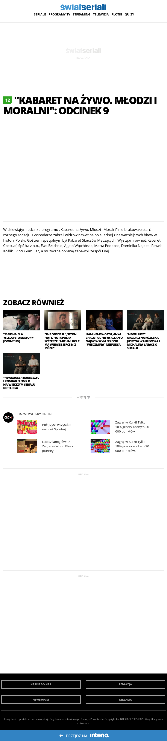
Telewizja (101, 14)
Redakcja (125, 684)
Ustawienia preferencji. (77, 719)
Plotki (116, 14)
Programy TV (59, 14)
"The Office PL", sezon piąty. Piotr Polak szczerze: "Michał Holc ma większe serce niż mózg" (61, 341)
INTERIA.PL (126, 719)
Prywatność (96, 719)
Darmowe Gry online (35, 414)
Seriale (40, 14)
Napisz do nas (40, 684)
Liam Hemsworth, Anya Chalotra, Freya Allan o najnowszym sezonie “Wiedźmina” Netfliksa (104, 339)
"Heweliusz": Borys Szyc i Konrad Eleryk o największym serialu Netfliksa (21, 383)
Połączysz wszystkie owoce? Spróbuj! (56, 426)
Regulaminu (56, 719)
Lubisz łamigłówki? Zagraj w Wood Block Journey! (57, 446)
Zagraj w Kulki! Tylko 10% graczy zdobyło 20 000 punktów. (132, 446)
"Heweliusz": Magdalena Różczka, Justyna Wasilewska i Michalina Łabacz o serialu (143, 341)
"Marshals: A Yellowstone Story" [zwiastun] (18, 338)
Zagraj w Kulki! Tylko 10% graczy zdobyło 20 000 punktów (132, 426)
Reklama (125, 699)
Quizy (129, 14)
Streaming (81, 14)
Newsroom (41, 699)
